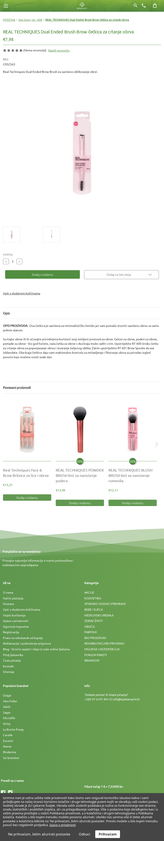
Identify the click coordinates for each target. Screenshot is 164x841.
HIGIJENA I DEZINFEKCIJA (102, 649)
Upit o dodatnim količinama (21, 293)
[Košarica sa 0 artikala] (154, 5)
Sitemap (8, 672)
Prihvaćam (108, 834)
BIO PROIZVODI (95, 638)
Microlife (9, 718)
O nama (8, 592)
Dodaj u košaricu (27, 497)
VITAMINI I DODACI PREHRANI (105, 604)
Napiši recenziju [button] (59, 50)
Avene (7, 746)
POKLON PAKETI (95, 655)
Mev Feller (10, 701)
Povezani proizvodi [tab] (17, 387)
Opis (6, 313)
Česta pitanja (12, 660)
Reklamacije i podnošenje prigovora (27, 643)
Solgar (7, 695)
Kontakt (8, 666)
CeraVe (8, 735)
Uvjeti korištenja (14, 615)
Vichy (6, 724)
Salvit (6, 706)
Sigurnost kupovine (16, 626)
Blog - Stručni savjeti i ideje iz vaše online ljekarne (36, 649)
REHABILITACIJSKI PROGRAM (104, 643)
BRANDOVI (92, 660)
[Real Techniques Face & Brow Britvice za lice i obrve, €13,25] (27, 429)
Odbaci (84, 834)
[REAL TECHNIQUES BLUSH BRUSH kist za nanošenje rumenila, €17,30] (132, 429)
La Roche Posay (13, 729)
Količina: (8, 254)
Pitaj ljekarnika (13, 655)
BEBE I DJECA (93, 609)
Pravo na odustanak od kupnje (23, 638)
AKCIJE (89, 592)
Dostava (8, 604)
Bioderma (9, 752)
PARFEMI (90, 632)
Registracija (11, 632)
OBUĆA (89, 626)
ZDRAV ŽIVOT (93, 621)
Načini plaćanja (13, 598)
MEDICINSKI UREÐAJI (99, 615)
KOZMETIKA (92, 598)
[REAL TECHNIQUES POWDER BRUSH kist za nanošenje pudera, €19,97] (79, 429)
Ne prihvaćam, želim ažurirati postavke (39, 834)
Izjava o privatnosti (15, 621)
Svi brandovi (11, 758)
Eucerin (8, 741)
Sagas (6, 712)
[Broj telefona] (143, 5)
